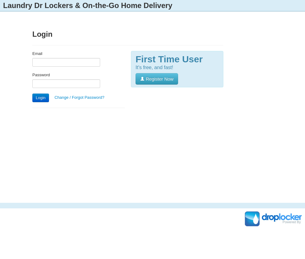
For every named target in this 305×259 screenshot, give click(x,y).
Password (41, 75)
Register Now (156, 78)
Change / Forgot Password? (79, 97)
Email (37, 53)
